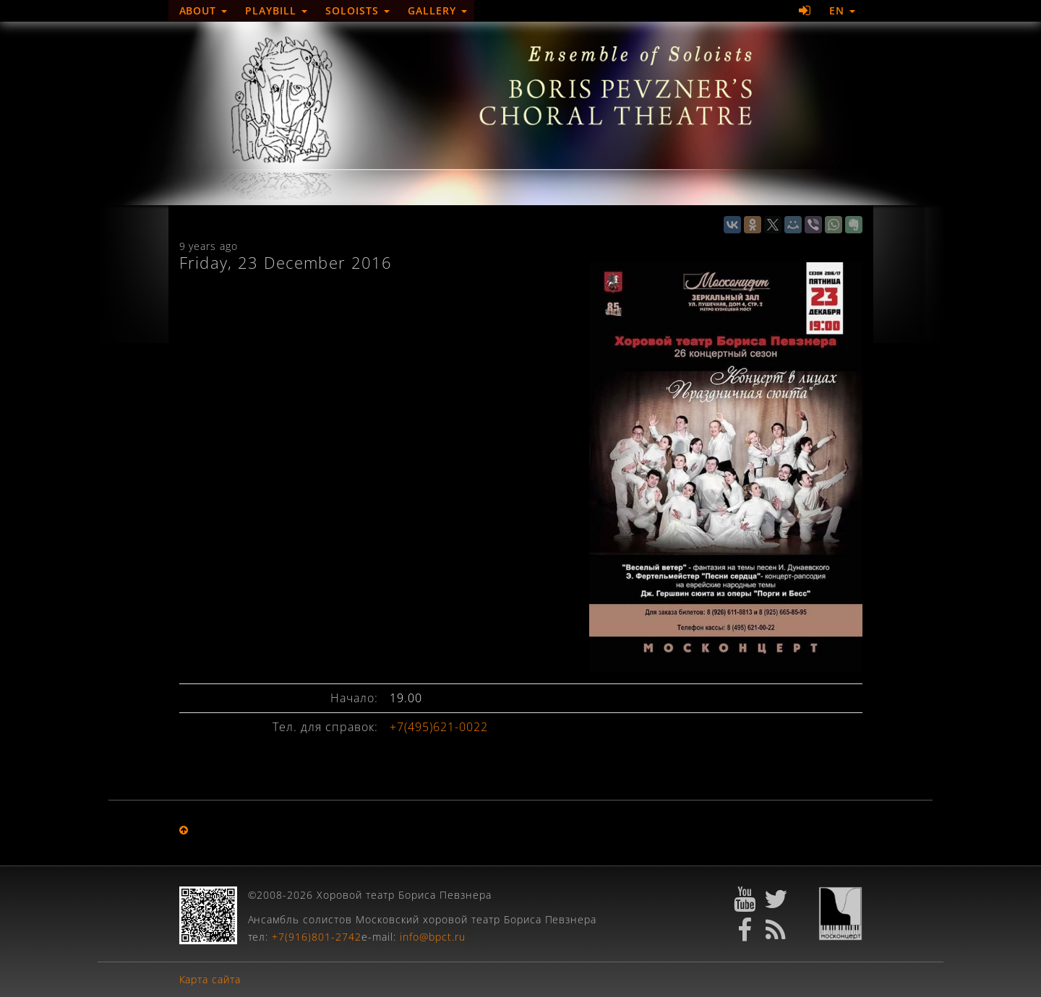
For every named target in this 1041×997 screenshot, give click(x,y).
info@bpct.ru (433, 937)
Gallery (437, 10)
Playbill (276, 10)
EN (842, 10)
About (203, 10)
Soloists (357, 10)
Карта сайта (210, 979)
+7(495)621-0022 (439, 727)
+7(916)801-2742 (316, 937)
